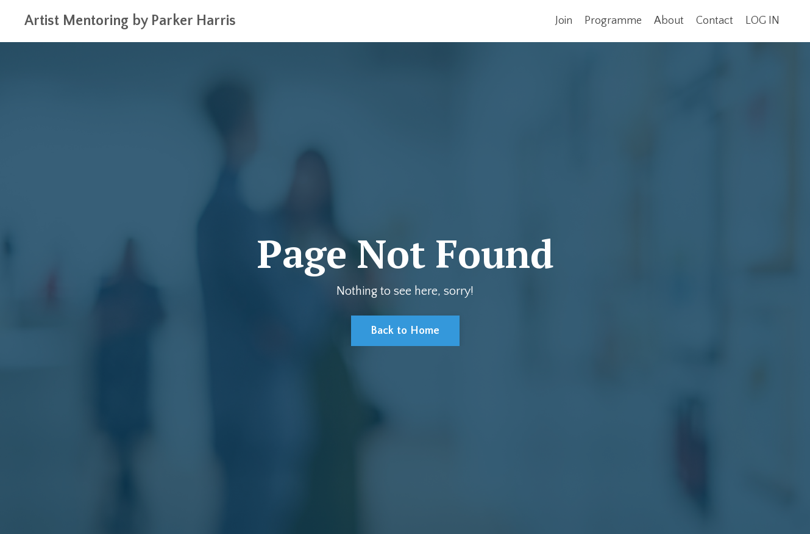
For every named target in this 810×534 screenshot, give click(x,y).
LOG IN (762, 21)
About (669, 21)
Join (563, 21)
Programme (613, 21)
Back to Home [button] (405, 331)
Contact (714, 21)
